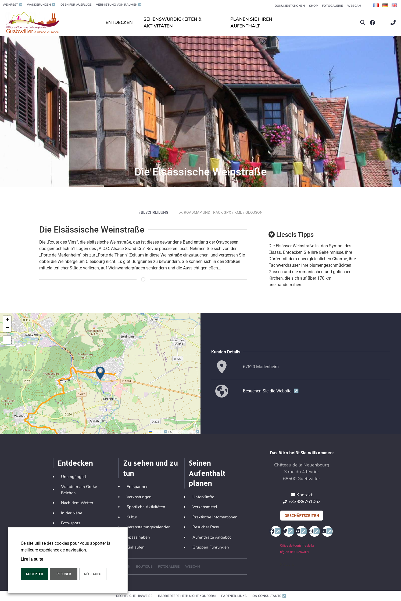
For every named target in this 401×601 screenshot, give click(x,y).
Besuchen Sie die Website (271, 390)
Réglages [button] (92, 574)
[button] (362, 22)
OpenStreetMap (186, 431)
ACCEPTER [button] (34, 574)
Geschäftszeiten (301, 515)
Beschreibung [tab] (153, 212)
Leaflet (158, 431)
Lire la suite (32, 559)
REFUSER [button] (63, 574)
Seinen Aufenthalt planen (207, 473)
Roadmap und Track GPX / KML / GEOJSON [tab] (221, 212)
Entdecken (75, 463)
